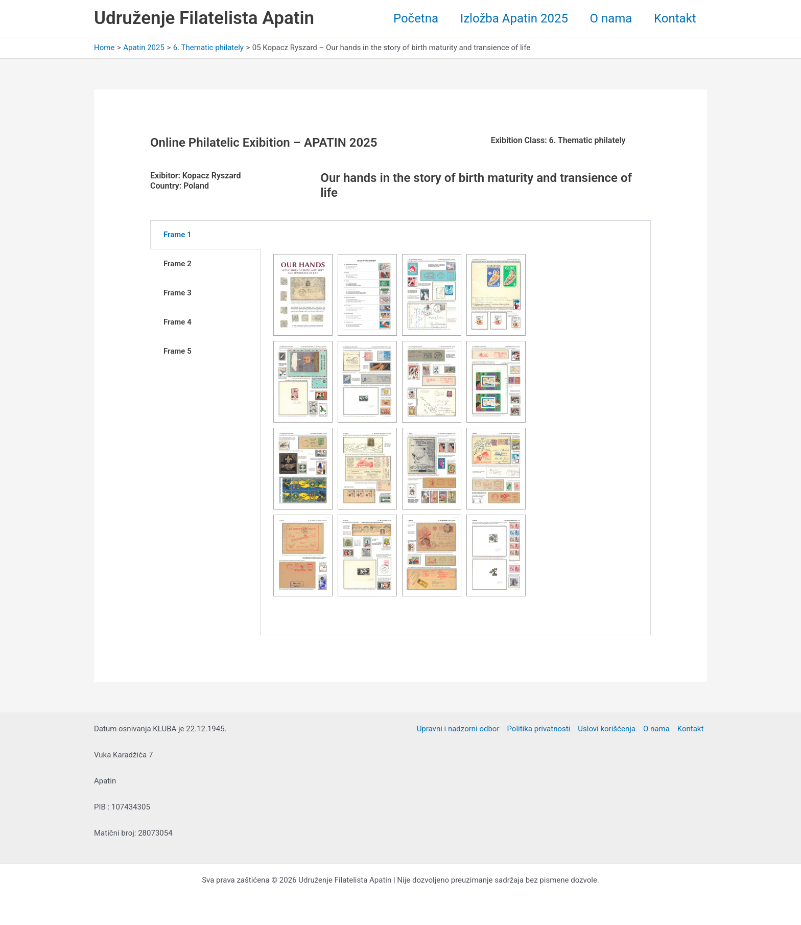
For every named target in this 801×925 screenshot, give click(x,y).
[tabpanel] (455, 428)
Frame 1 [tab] (177, 234)
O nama (607, 18)
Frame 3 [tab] (177, 292)
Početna (406, 18)
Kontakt (673, 18)
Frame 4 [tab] (177, 322)
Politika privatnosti (539, 728)
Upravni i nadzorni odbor (458, 728)
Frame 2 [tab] (177, 263)
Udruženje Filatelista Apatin (204, 18)
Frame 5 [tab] (177, 351)
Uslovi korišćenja (606, 728)
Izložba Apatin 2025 (507, 18)
